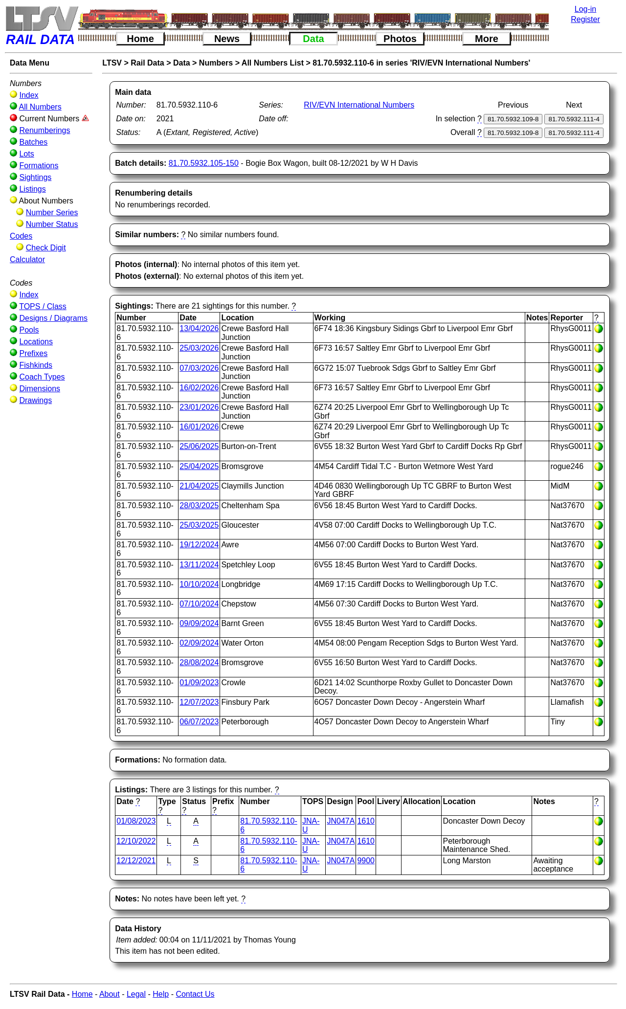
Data (313, 38)
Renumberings (44, 130)
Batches (33, 142)
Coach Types (42, 377)
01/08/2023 (136, 821)
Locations (36, 341)
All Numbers (40, 107)
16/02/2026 (199, 387)
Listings (32, 189)
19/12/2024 (199, 544)
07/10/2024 (199, 604)
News (227, 38)
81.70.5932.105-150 (204, 163)
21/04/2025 (199, 486)
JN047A (341, 821)
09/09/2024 (199, 623)
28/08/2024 (199, 662)
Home (140, 38)
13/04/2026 (199, 328)
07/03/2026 (199, 368)
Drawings (35, 400)
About (109, 994)
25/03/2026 (199, 348)
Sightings (35, 177)
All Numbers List (273, 63)
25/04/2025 (199, 466)
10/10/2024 (199, 584)
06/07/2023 (199, 722)
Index (28, 95)
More (486, 38)
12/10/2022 (136, 841)
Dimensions (39, 388)
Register (585, 19)
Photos (400, 38)
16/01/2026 (199, 427)
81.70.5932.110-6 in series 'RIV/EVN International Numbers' (421, 63)
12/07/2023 (199, 702)
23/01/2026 (199, 407)
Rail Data (147, 63)
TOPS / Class (43, 306)
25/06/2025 (199, 446)
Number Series (52, 212)
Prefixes (33, 353)
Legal (136, 994)
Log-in (585, 9)
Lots (26, 154)
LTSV (112, 63)
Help (161, 994)
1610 (366, 821)
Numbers (216, 63)
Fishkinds (35, 365)
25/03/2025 (199, 525)
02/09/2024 (199, 643)
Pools (29, 330)
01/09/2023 (199, 682)
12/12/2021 (136, 860)
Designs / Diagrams (53, 318)
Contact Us (195, 994)
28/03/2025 (199, 505)
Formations (38, 165)
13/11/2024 (199, 565)
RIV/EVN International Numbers (359, 105)
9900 (366, 860)
